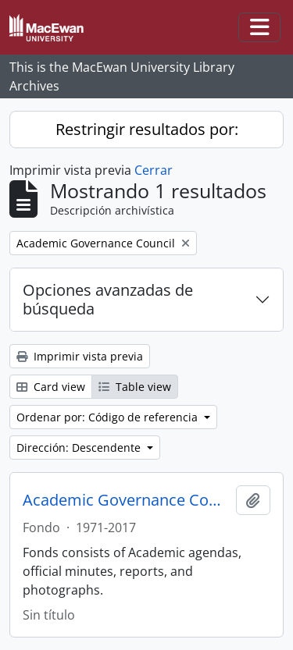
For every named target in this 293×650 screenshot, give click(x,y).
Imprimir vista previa (79, 356)
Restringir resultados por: (146, 129)
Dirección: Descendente (80, 447)
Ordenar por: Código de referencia (108, 417)
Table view (134, 386)
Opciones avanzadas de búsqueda (108, 299)
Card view (50, 386)
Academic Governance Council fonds (126, 500)
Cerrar (153, 170)
